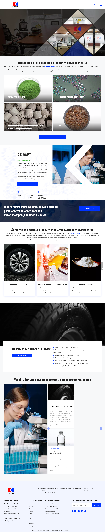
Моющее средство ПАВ (51, 509)
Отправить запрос (89, 208)
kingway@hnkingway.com (12, 513)
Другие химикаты (49, 516)
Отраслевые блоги (54, 448)
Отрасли (31, 511)
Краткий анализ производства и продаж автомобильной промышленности (59, 454)
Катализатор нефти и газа (51, 506)
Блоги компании (54, 403)
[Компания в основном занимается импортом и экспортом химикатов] (78, 164)
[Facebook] (73, 511)
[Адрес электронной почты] (81, 505)
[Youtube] (82, 511)
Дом (30, 504)
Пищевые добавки (50, 511)
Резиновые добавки (50, 504)
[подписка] (96, 505)
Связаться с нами (33, 521)
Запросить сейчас (22, 355)
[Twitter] (79, 511)
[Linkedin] (76, 511)
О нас (30, 509)
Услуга (30, 513)
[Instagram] (85, 511)
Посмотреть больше (52, 137)
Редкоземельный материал (52, 513)
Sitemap (67, 530)
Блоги (30, 518)
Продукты (31, 506)
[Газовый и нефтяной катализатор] (52, 262)
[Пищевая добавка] (85, 262)
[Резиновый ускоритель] (19, 262)
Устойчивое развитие (34, 516)
